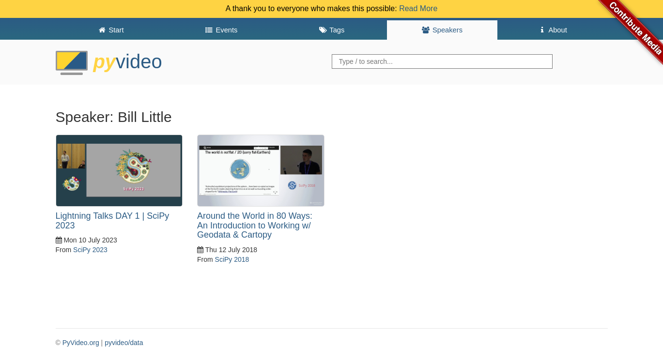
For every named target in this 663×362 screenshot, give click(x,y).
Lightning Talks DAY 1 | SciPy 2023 (113, 220)
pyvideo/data (124, 343)
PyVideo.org (80, 343)
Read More (418, 8)
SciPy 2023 (90, 250)
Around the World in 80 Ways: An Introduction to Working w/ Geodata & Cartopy (254, 225)
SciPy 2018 (232, 259)
